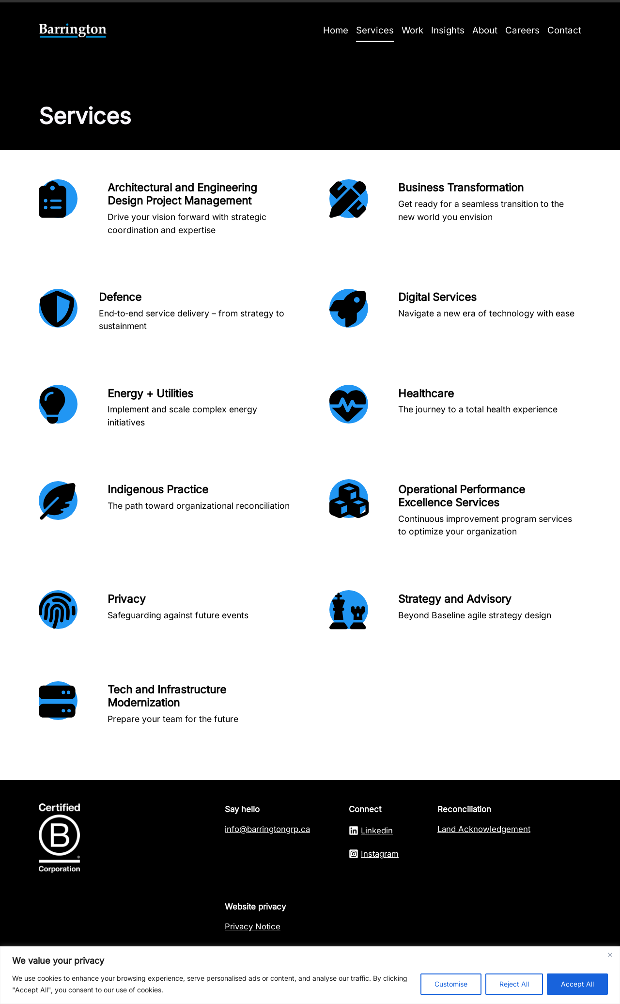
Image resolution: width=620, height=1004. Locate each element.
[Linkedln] (355, 830)
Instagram (380, 854)
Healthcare (426, 393)
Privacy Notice (252, 926)
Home (335, 30)
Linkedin (377, 830)
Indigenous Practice (158, 489)
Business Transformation (461, 187)
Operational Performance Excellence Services (461, 496)
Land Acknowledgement (483, 829)
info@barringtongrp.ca (267, 829)
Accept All (577, 984)
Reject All (514, 984)
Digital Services (437, 296)
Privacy (127, 598)
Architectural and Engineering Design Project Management (182, 194)
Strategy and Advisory (455, 598)
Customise (450, 984)
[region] (310, 975)
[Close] (610, 954)
